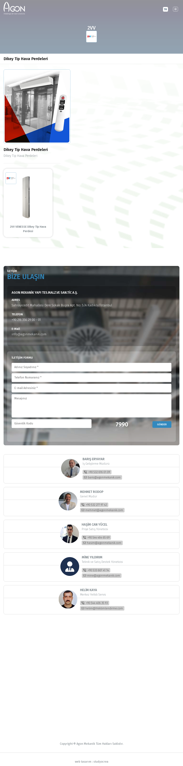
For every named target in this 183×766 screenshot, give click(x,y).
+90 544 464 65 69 (96, 533)
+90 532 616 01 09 (97, 467)
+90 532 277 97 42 (94, 500)
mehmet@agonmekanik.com (102, 505)
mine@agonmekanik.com (101, 571)
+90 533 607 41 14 (96, 565)
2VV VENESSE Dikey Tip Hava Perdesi (32, 226)
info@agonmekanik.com (29, 330)
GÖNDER (162, 420)
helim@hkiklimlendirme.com (102, 604)
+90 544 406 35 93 (94, 598)
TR (165, 9)
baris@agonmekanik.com (102, 473)
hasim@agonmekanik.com (102, 538)
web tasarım (83, 757)
